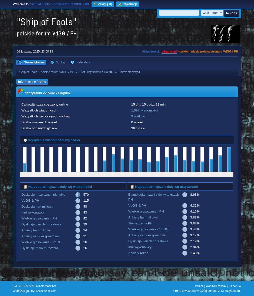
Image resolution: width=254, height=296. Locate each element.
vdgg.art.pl (169, 51)
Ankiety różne (138, 253)
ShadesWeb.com (46, 290)
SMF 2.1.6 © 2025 (23, 285)
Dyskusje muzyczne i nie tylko (43, 194)
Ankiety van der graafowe (40, 236)
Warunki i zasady (216, 285)
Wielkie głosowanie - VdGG (41, 242)
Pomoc (199, 285)
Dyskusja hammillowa (37, 206)
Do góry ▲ (234, 285)
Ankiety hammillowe (36, 230)
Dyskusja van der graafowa (41, 224)
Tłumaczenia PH (140, 223)
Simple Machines (46, 285)
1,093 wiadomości (144, 110)
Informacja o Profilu (32, 81)
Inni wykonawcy (32, 212)
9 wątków (138, 116)
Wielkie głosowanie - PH (39, 218)
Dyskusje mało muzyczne (40, 248)
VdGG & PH (30, 200)
